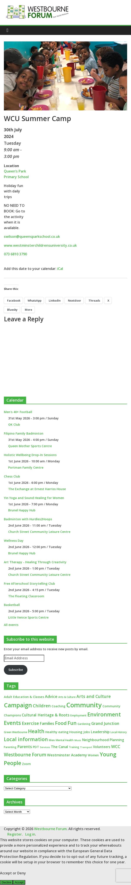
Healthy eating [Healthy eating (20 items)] (56, 732)
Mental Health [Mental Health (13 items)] (65, 740)
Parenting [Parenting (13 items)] (10, 747)
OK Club (14, 424)
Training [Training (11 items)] (74, 747)
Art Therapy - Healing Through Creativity (35, 562)
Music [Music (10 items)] (77, 740)
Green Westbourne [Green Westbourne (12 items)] (15, 732)
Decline (6, 882)
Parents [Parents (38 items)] (24, 746)
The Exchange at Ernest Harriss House (37, 489)
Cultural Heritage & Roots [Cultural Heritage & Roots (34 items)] (45, 715)
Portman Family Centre (25, 467)
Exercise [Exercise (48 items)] (30, 723)
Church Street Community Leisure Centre (39, 532)
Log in (30, 834)
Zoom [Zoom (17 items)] (26, 764)
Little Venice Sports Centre (28, 617)
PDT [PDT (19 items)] (36, 747)
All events (11, 625)
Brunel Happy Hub (21, 510)
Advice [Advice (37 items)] (51, 696)
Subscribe (15, 670)
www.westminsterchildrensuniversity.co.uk (40, 245)
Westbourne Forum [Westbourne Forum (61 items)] (25, 755)
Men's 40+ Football (18, 412)
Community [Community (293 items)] (84, 705)
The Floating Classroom (26, 596)
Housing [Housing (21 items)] (75, 732)
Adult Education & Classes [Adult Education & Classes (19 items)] (24, 697)
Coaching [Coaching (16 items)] (58, 706)
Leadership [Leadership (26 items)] (100, 731)
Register (14, 834)
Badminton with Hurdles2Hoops (28, 519)
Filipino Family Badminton (23, 433)
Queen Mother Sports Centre (30, 446)
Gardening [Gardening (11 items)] (83, 724)
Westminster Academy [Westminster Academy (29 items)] (67, 754)
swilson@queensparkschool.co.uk (32, 236)
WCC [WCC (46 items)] (115, 746)
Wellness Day (14, 541)
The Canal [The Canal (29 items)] (59, 746)
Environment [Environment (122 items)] (104, 714)
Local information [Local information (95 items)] (26, 739)
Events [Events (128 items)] (12, 722)
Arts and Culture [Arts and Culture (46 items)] (93, 696)
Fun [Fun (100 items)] (72, 722)
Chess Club (12, 476)
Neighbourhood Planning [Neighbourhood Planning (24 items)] (103, 739)
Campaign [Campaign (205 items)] (18, 705)
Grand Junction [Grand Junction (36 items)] (105, 723)
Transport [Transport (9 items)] (86, 747)
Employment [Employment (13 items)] (78, 715)
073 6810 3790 (15, 254)
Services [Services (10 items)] (45, 747)
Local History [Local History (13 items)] (118, 732)
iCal (60, 268)
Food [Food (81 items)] (61, 723)
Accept (19, 882)
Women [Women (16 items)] (93, 755)
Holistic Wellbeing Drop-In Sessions (30, 455)
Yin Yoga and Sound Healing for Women (34, 498)
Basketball (12, 605)
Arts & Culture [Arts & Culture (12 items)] (67, 697)
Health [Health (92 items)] (36, 731)
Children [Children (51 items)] (42, 706)
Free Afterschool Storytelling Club (29, 583)
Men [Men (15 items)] (52, 740)
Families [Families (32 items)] (47, 723)
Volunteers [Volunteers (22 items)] (101, 747)
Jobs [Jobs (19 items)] (86, 732)
